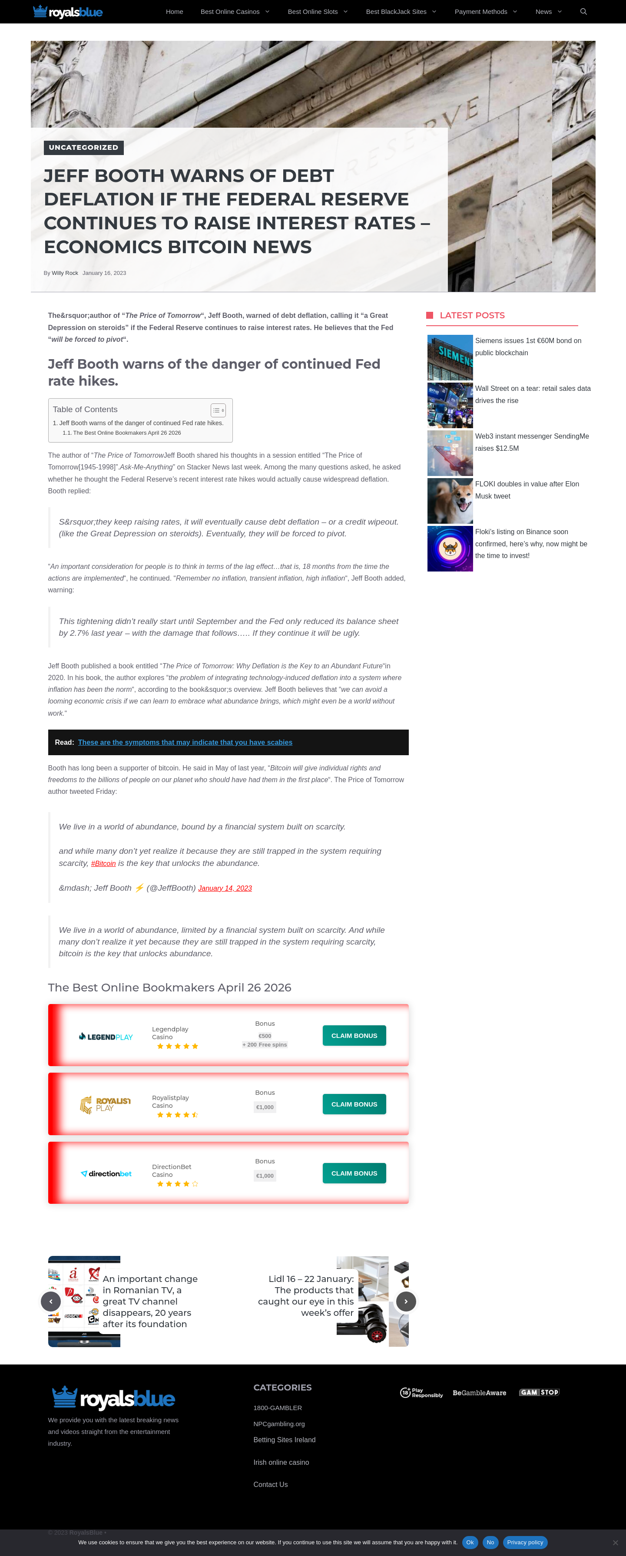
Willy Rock (65, 273)
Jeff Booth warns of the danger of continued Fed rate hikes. (141, 423)
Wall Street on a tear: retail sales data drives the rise (509, 405)
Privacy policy (525, 1542)
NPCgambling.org (279, 1423)
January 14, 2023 (225, 888)
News (554, 11)
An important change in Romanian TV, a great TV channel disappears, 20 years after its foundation (150, 1301)
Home (174, 11)
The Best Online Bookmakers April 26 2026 (127, 432)
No (490, 1542)
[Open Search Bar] (584, 11)
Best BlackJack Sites (406, 11)
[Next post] (406, 1301)
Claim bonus (354, 1035)
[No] (615, 1542)
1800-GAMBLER (278, 1407)
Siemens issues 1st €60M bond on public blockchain (504, 357)
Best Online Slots (323, 11)
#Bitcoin (103, 863)
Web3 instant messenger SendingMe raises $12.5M (508, 453)
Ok (470, 1542)
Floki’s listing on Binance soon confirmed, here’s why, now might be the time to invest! (507, 549)
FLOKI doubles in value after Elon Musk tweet (503, 501)
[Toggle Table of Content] (214, 410)
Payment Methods (491, 11)
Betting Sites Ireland (285, 1440)
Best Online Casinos (240, 11)
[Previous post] (51, 1301)
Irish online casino (281, 1462)
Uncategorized (84, 147)
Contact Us (271, 1484)
